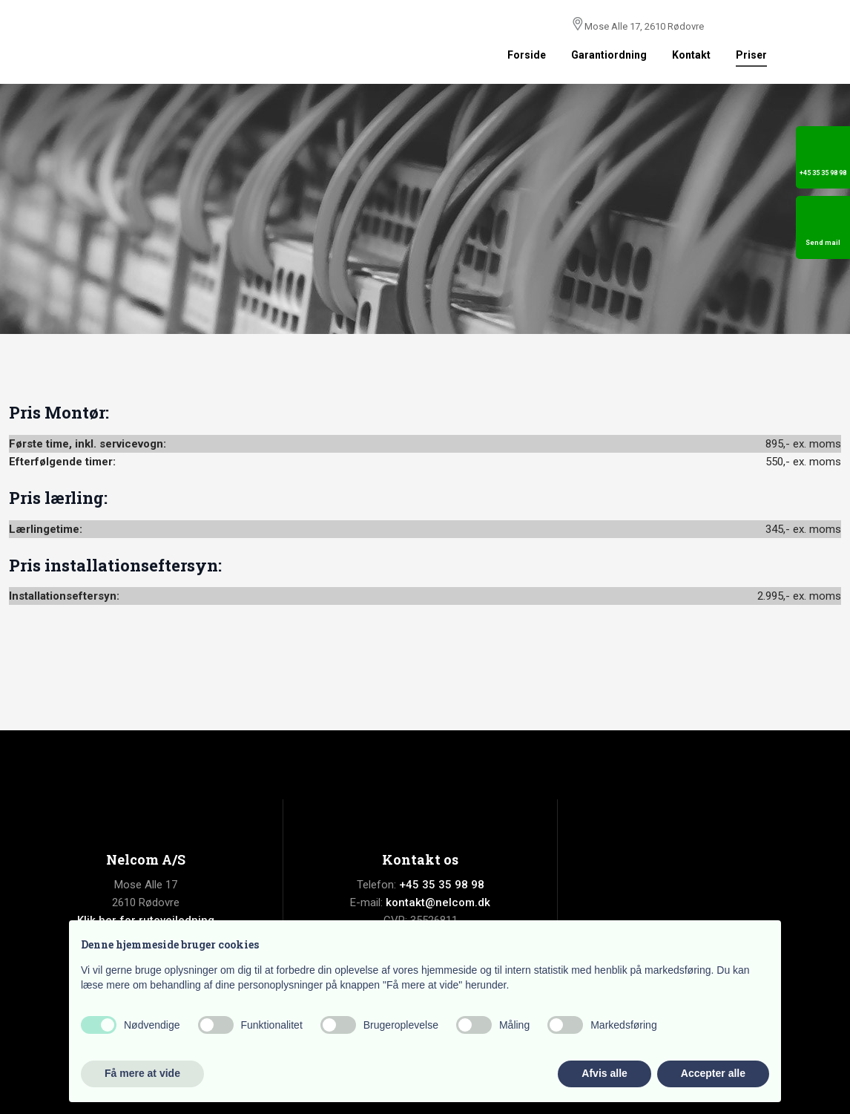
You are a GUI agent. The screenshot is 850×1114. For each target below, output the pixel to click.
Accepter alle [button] (713, 1073)
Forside (526, 55)
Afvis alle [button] (604, 1073)
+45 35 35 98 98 (441, 884)
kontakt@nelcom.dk (438, 902)
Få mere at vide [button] (142, 1073)
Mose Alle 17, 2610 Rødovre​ (644, 26)
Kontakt (691, 55)
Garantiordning (609, 55)
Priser (751, 55)
